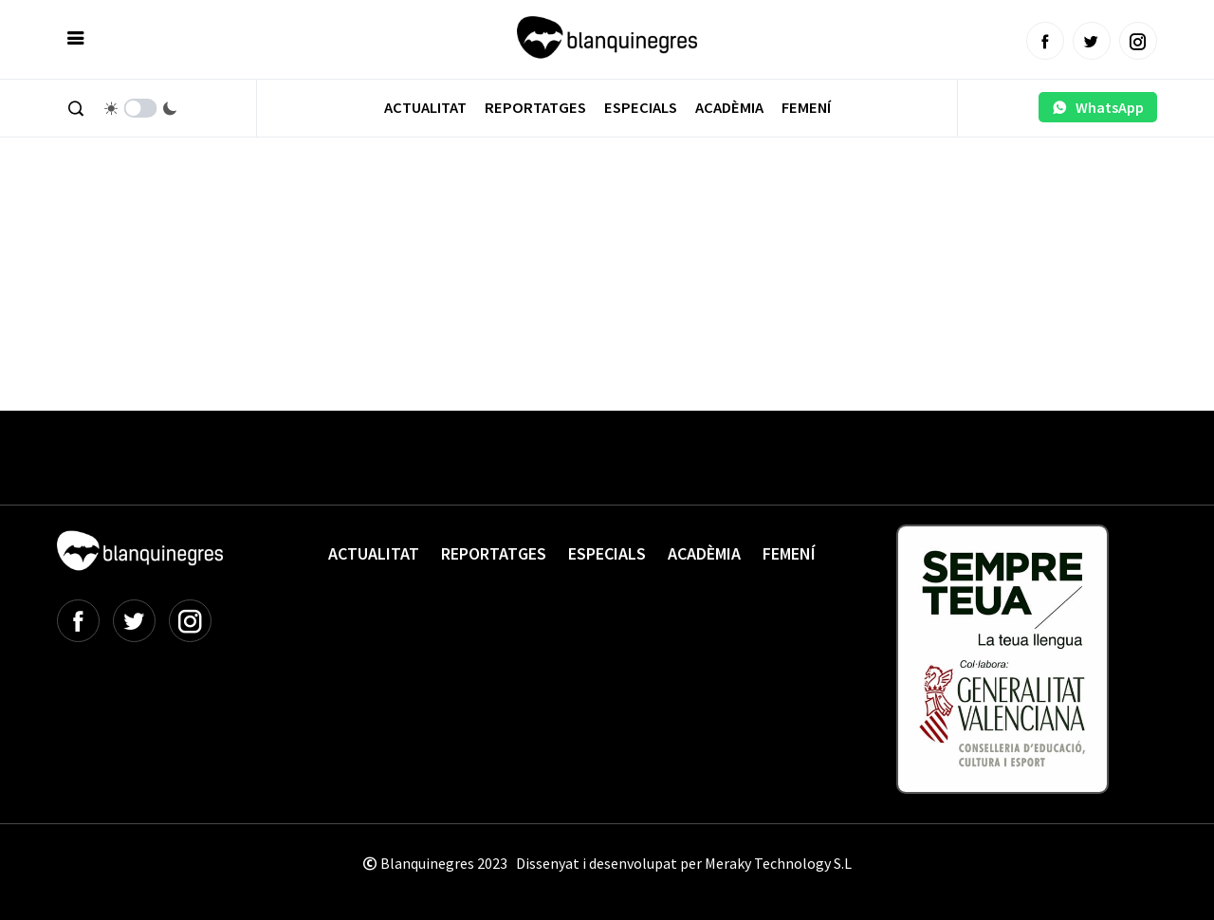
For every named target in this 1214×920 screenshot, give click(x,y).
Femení (806, 108)
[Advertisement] (402, 227)
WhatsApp (1098, 107)
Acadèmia (729, 108)
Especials (640, 108)
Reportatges (535, 108)
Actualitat (425, 108)
